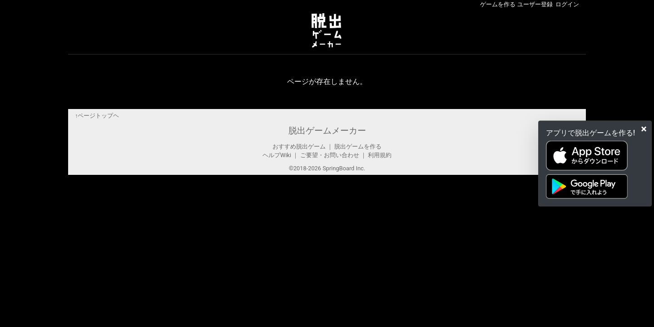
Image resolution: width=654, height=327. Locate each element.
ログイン (567, 4)
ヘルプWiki (277, 155)
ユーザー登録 (535, 4)
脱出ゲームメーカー (327, 130)
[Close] (644, 129)
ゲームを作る (497, 4)
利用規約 (379, 155)
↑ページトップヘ (97, 115)
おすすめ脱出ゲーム (299, 146)
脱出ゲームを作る (358, 146)
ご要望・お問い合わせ (329, 155)
